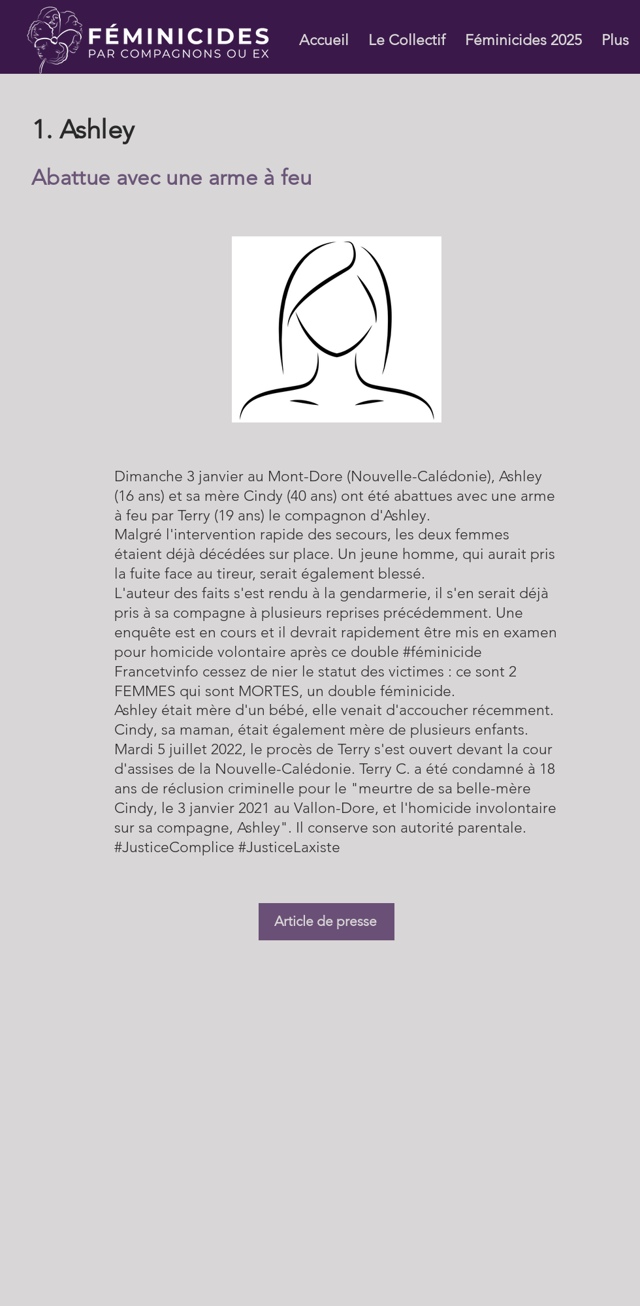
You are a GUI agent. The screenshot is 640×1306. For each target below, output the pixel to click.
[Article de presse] (326, 921)
